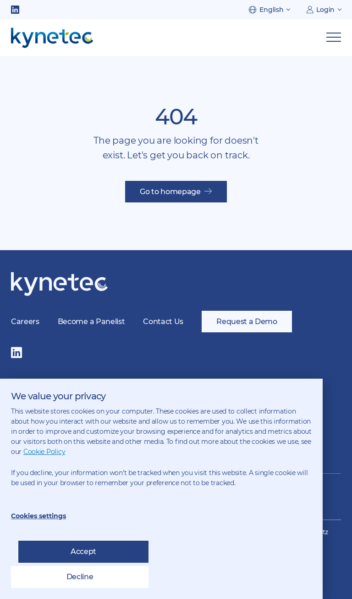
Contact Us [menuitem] (163, 321)
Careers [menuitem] (25, 321)
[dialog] (161, 489)
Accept (83, 551)
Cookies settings (38, 516)
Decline (80, 576)
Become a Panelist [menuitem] (91, 321)
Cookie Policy (44, 452)
